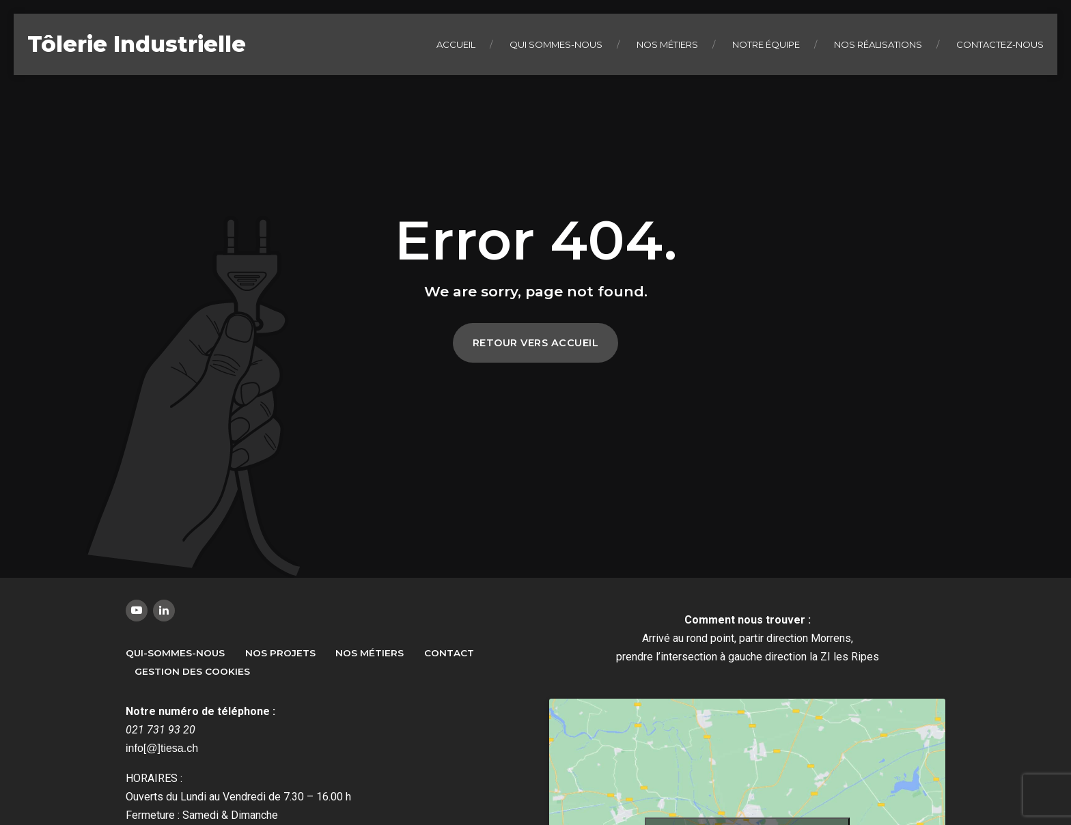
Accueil (455, 44)
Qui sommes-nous (556, 44)
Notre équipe (766, 44)
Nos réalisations (878, 44)
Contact (449, 652)
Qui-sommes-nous (175, 652)
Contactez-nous (1000, 44)
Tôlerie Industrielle (136, 44)
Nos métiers (667, 44)
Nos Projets (280, 652)
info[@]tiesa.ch (162, 748)
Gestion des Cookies (192, 671)
